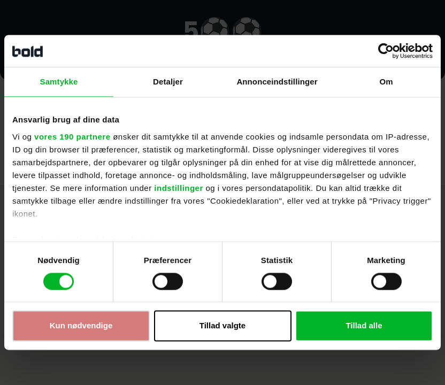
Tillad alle (364, 325)
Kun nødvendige (81, 325)
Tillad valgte (222, 325)
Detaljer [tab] (168, 81)
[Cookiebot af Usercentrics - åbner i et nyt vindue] (386, 51)
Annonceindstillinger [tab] (276, 81)
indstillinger (178, 187)
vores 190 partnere (72, 136)
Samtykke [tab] (59, 81)
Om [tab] (386, 81)
